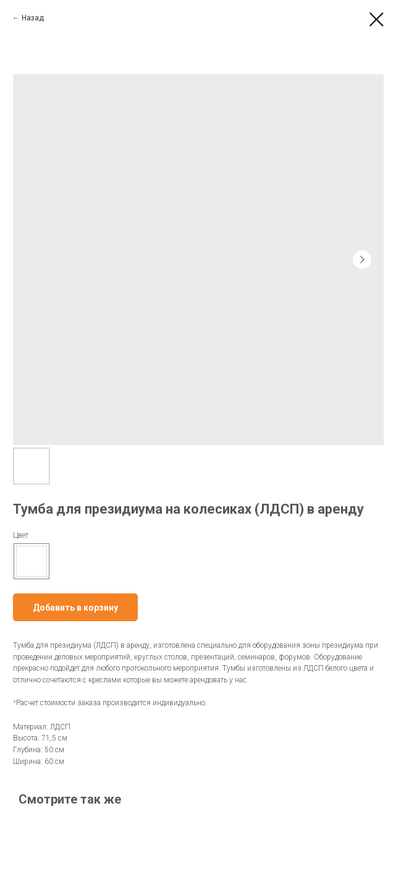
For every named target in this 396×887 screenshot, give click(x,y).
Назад (33, 18)
